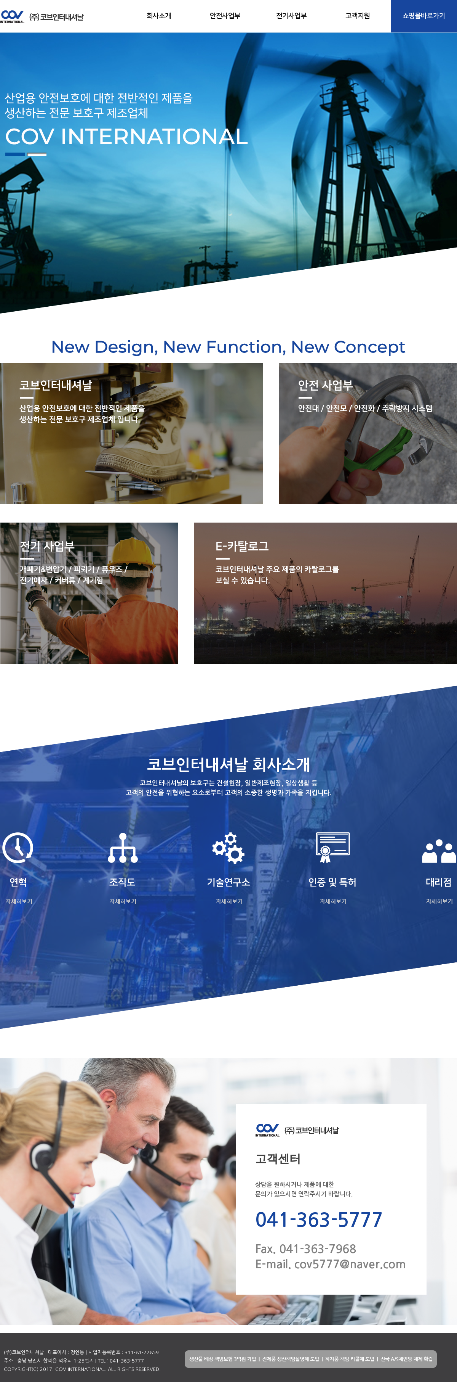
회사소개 (159, 16)
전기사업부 (291, 16)
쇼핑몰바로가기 (424, 16)
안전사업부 (225, 16)
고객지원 (357, 16)
